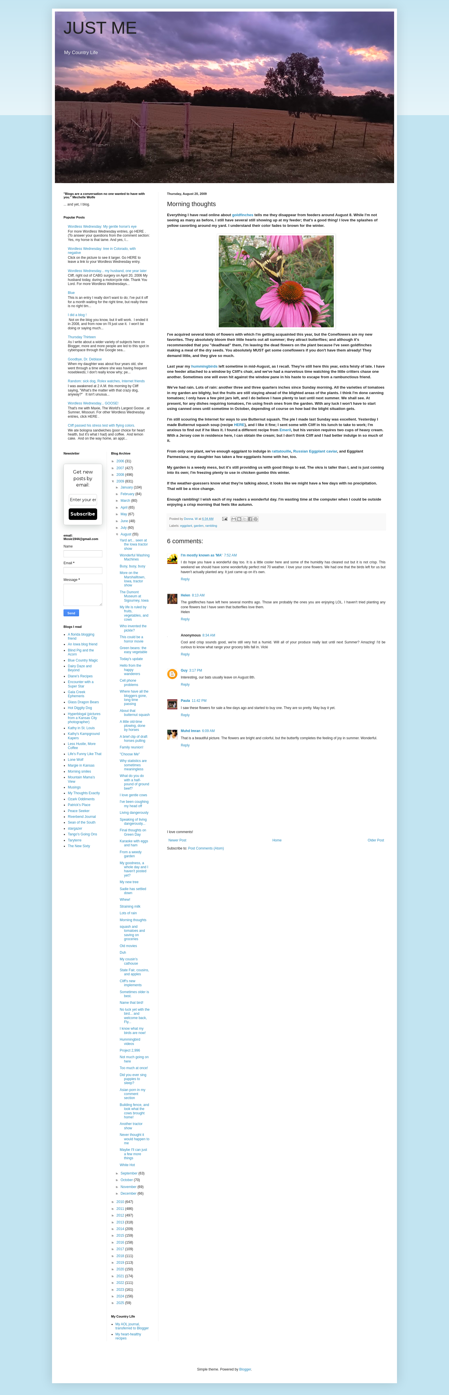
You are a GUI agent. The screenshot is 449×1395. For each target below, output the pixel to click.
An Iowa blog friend (82, 644)
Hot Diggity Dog (80, 708)
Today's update (131, 659)
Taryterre (74, 840)
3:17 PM (195, 670)
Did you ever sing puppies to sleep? (133, 1079)
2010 (120, 1202)
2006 (120, 461)
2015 (120, 1236)
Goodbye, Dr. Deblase (85, 359)
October (127, 1180)
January (127, 487)
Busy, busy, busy (132, 566)
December (128, 1193)
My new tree (129, 882)
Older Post (376, 840)
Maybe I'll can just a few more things (133, 1154)
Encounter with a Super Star (80, 684)
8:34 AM (208, 635)
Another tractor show (131, 1126)
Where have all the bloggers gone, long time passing (134, 697)
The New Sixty (79, 846)
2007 (120, 468)
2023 (120, 1290)
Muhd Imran (190, 731)
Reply (185, 579)
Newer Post (177, 840)
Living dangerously (134, 813)
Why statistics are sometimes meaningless (133, 765)
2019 (120, 1263)
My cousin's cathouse (129, 961)
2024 (120, 1296)
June (124, 521)
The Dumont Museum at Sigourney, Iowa (134, 596)
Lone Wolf (75, 760)
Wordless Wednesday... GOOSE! (93, 403)
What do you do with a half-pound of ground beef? (134, 782)
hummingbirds (204, 366)
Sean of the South (81, 822)
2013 (120, 1222)
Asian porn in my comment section (132, 1094)
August (126, 534)
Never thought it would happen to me (134, 1139)
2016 (120, 1242)
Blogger (245, 1369)
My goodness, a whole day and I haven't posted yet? (134, 869)
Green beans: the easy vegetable (133, 650)
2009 (120, 481)
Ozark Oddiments (81, 799)
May (124, 514)
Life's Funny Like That (84, 754)
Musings (74, 787)
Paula (185, 701)
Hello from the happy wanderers (130, 670)
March (125, 501)
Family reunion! (131, 747)
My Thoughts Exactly (84, 793)
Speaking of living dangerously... (133, 822)
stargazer (75, 828)
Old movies (128, 946)
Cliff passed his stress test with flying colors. (101, 425)
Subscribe (82, 514)
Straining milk (130, 906)
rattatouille (281, 451)
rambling (211, 525)
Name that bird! (131, 1003)
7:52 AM (230, 555)
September (129, 1173)
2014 (120, 1229)
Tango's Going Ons (82, 834)
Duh (123, 953)
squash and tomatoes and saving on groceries (132, 933)
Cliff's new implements (130, 983)
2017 (120, 1249)
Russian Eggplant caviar (315, 451)
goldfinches (242, 215)
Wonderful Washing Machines (134, 557)
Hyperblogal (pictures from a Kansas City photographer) (84, 718)
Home (277, 840)
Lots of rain (128, 913)
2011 (120, 1209)
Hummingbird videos (130, 1041)
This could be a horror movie (131, 639)
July (124, 528)
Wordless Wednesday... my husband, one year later (107, 271)
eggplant (186, 525)
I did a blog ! (77, 315)
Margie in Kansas (81, 765)
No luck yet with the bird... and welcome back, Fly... (134, 1016)
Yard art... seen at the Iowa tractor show (134, 544)
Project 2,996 (130, 1050)
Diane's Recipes (80, 676)
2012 (120, 1215)
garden (199, 525)
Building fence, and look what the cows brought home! (134, 1111)
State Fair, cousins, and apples (134, 972)
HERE (239, 425)
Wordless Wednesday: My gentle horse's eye (102, 227)
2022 (120, 1283)
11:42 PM (199, 701)
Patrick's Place (79, 805)
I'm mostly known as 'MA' (201, 555)
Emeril (285, 430)
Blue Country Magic (83, 660)
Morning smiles (79, 771)
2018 (120, 1256)
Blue (71, 293)
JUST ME (100, 27)
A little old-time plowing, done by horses (132, 726)
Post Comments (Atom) (206, 848)
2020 (120, 1269)
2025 (120, 1303)
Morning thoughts (133, 920)
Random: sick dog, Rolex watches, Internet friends (106, 381)
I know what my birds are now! (132, 1031)
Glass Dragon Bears (83, 702)
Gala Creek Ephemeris (76, 694)
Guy (184, 670)
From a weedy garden (130, 854)
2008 (120, 475)
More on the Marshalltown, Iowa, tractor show (132, 579)
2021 (120, 1276)
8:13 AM (198, 595)
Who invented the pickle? (133, 628)
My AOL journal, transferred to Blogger (132, 1326)
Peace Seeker (78, 811)
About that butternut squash (134, 713)
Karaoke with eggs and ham (134, 843)
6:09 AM (208, 731)
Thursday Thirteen (82, 337)
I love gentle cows (133, 795)
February (127, 494)
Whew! (125, 900)
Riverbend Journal (82, 817)
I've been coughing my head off (134, 804)
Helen (185, 595)
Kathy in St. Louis (81, 728)
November (128, 1187)
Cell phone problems (129, 683)
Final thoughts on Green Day (133, 832)
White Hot (127, 1165)
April (124, 507)
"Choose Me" (130, 754)
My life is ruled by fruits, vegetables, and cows (134, 613)
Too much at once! (134, 1068)
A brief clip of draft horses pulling (133, 739)
